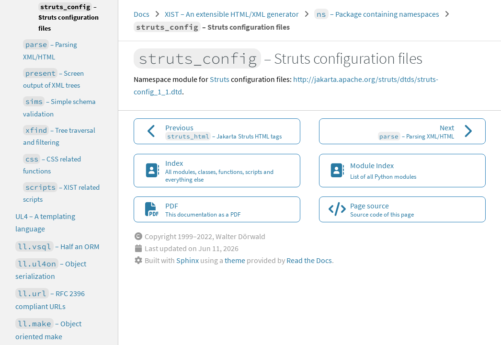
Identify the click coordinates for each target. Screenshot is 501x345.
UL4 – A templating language (45, 222)
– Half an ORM (57, 246)
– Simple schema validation (59, 107)
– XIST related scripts (61, 193)
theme (235, 260)
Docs (141, 14)
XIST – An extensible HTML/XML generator (232, 14)
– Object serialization (50, 269)
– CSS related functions (52, 164)
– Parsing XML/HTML (50, 50)
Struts (219, 79)
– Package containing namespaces (376, 14)
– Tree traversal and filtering (59, 136)
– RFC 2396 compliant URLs (50, 299)
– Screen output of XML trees (53, 79)
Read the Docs (309, 260)
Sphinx (187, 260)
